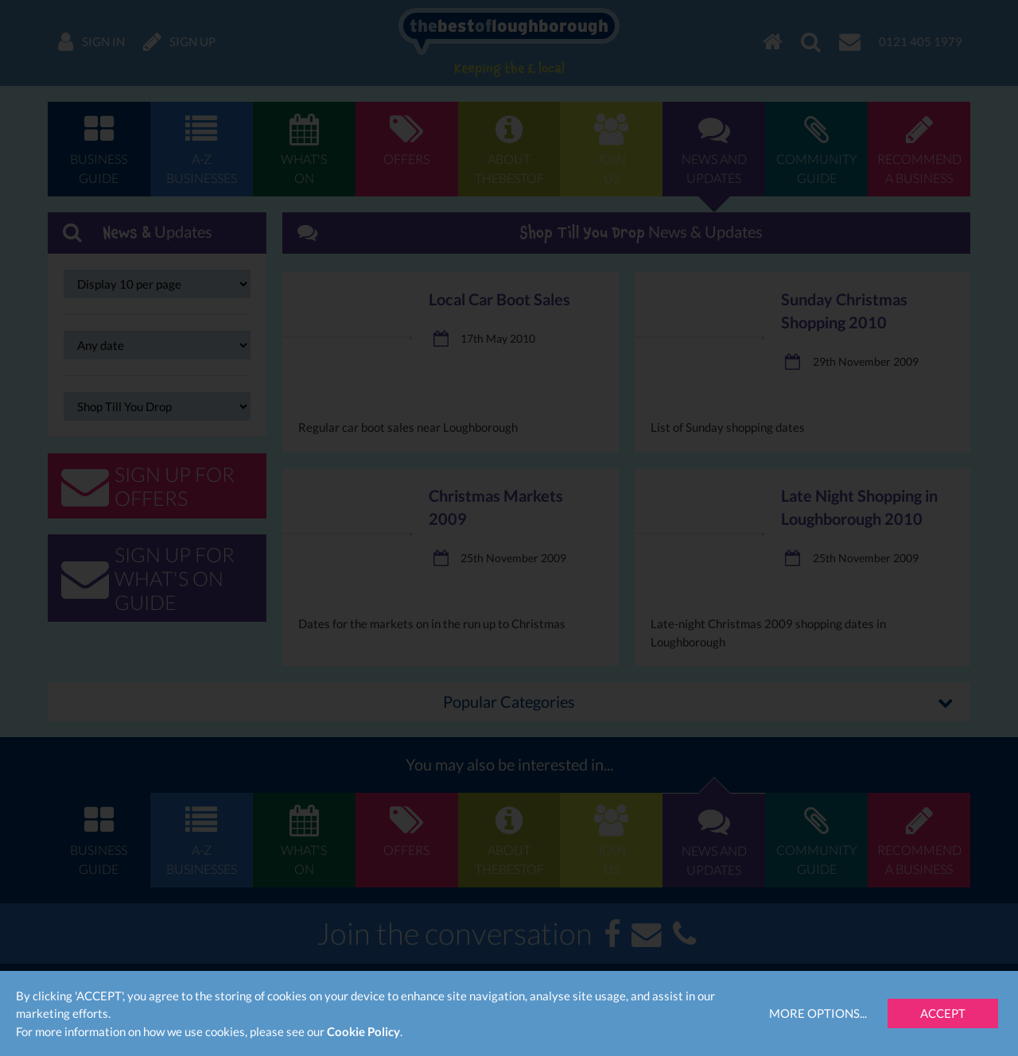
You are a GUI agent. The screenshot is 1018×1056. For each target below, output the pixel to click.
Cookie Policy (363, 1031)
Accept (943, 1013)
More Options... (818, 1013)
